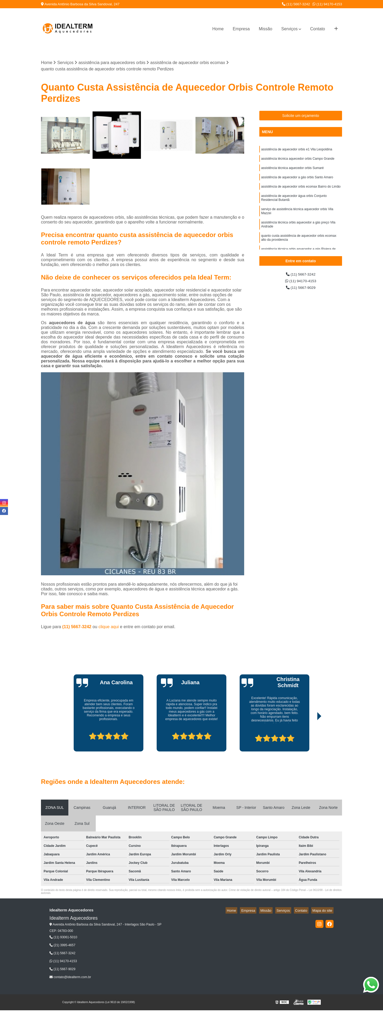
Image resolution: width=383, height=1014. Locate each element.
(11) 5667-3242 (296, 4)
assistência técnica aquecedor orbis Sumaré (292, 171)
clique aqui (108, 627)
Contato (317, 29)
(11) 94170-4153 (327, 4)
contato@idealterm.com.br (70, 978)
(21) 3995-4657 (62, 946)
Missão (265, 29)
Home (218, 29)
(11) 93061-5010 (63, 938)
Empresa (241, 29)
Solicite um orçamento (300, 116)
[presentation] (70, 737)
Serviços (289, 29)
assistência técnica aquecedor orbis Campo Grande (297, 161)
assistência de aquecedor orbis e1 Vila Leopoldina (296, 151)
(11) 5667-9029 (300, 290)
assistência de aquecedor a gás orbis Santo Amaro (297, 181)
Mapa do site (323, 911)
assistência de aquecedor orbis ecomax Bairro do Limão (301, 191)
